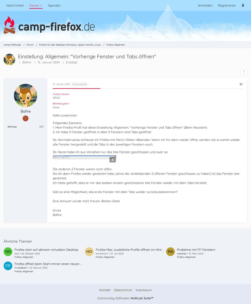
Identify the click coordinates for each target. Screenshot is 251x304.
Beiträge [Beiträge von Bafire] (12, 126)
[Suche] (242, 5)
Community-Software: (125, 298)
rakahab (181, 253)
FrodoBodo (21, 267)
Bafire (26, 62)
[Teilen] (243, 71)
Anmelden (205, 5)
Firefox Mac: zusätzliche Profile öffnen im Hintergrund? (135, 250)
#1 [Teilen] (241, 84)
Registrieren (227, 5)
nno (17, 253)
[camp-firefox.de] (125, 25)
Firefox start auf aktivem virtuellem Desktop (46, 250)
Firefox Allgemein (24, 257)
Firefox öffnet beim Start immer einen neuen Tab (50, 264)
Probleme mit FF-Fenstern (196, 250)
